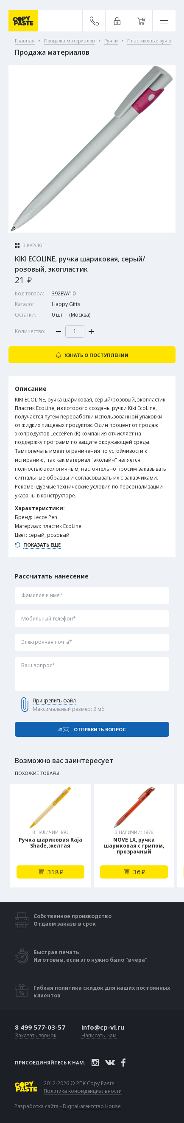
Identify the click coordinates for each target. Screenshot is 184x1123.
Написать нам (99, 1036)
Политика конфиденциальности (83, 1091)
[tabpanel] (50, 835)
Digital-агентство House (92, 1106)
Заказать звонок (35, 1036)
